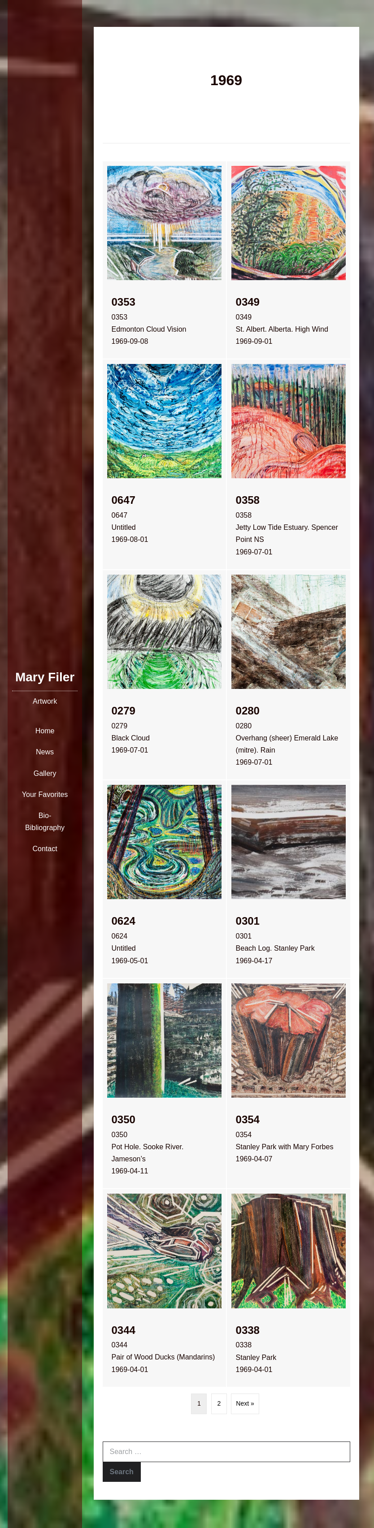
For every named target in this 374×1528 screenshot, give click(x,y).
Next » (245, 1403)
